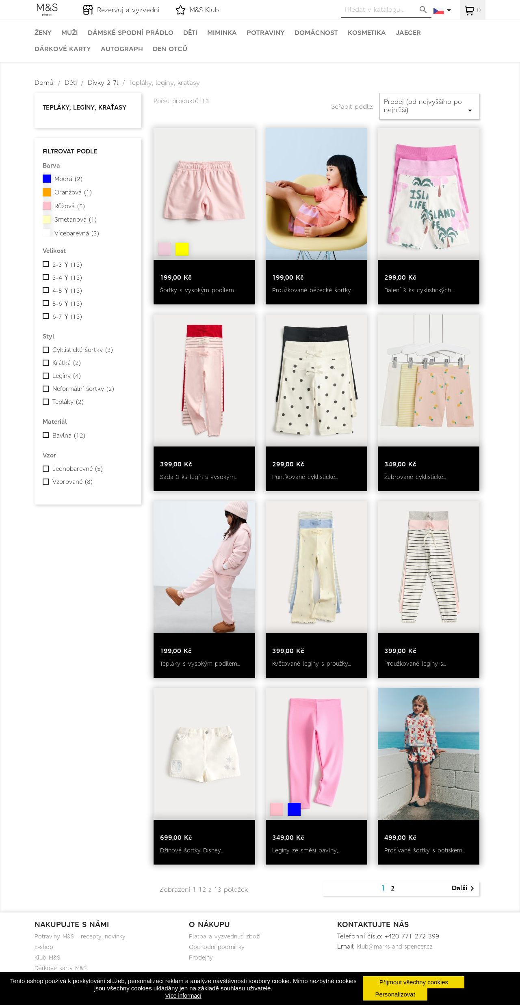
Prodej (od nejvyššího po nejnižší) (429, 106)
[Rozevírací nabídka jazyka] (442, 11)
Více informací (183, 995)
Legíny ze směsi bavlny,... (306, 850)
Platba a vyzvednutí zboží (224, 936)
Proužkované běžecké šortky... (312, 290)
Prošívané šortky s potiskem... (424, 850)
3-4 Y (67, 278)
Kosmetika (367, 33)
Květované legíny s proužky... (311, 663)
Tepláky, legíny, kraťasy (84, 107)
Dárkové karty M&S (61, 968)
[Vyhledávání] (386, 9)
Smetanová (75, 220)
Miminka (222, 33)
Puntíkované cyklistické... (305, 477)
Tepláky (68, 402)
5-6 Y (67, 304)
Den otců (170, 49)
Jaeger (408, 33)
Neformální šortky (83, 389)
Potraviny (266, 33)
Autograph (122, 49)
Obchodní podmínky (217, 947)
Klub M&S (47, 957)
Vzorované (72, 482)
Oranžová (73, 192)
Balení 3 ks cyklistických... (418, 290)
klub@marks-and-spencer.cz (395, 946)
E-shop (44, 947)
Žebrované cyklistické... (415, 477)
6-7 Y (67, 317)
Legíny (66, 376)
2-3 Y (67, 265)
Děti (190, 33)
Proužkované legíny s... (415, 663)
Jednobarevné (77, 469)
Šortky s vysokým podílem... (198, 290)
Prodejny (201, 957)
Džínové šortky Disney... (191, 850)
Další (464, 888)
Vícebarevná (76, 233)
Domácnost (316, 33)
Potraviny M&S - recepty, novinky (80, 936)
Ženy (43, 33)
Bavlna (68, 435)
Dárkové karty (63, 49)
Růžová (69, 206)
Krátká (66, 363)
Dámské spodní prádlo (130, 33)
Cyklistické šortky (82, 350)
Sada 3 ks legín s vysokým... (198, 477)
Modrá (68, 179)
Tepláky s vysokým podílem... (200, 663)
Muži (69, 33)
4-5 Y (67, 291)
